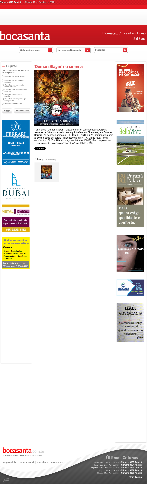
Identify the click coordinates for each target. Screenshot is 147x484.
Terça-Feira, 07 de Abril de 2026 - (118, 465)
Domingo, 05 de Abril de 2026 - (119, 470)
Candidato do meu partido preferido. (12, 81)
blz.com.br (6, 480)
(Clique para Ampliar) (49, 159)
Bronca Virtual (27, 462)
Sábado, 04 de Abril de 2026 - (119, 473)
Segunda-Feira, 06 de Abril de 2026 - (116, 468)
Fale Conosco (58, 462)
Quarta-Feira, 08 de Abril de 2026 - (117, 462)
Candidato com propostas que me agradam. (14, 99)
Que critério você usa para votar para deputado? (14, 71)
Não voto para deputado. (12, 103)
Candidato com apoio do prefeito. (12, 95)
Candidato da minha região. (13, 76)
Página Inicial (9, 462)
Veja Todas (135, 477)
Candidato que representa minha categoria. (12, 86)
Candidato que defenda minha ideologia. (14, 90)
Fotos (45, 159)
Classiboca (42, 462)
